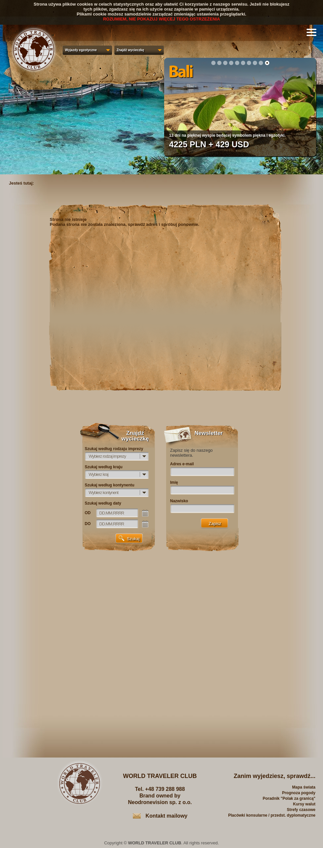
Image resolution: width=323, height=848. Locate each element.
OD (88, 513)
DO (88, 523)
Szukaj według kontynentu (109, 485)
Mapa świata (303, 787)
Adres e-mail (182, 464)
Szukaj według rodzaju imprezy (114, 448)
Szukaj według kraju (104, 467)
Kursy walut (304, 804)
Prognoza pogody (298, 793)
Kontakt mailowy (167, 816)
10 (267, 62)
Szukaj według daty (103, 503)
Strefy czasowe (301, 809)
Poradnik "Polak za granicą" (289, 798)
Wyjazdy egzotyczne (81, 50)
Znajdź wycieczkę (130, 50)
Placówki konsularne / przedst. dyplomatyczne (271, 815)
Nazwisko (179, 501)
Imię (174, 482)
